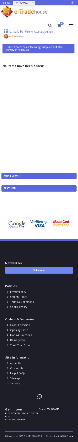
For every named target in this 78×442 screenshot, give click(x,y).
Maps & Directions (19, 335)
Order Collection (18, 325)
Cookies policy (17, 307)
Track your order (19, 345)
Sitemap (13, 378)
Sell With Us (15, 383)
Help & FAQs (16, 373)
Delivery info (16, 340)
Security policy (17, 297)
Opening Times (17, 330)
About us (14, 363)
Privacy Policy (16, 292)
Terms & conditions (20, 302)
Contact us (15, 368)
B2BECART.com (65, 436)
